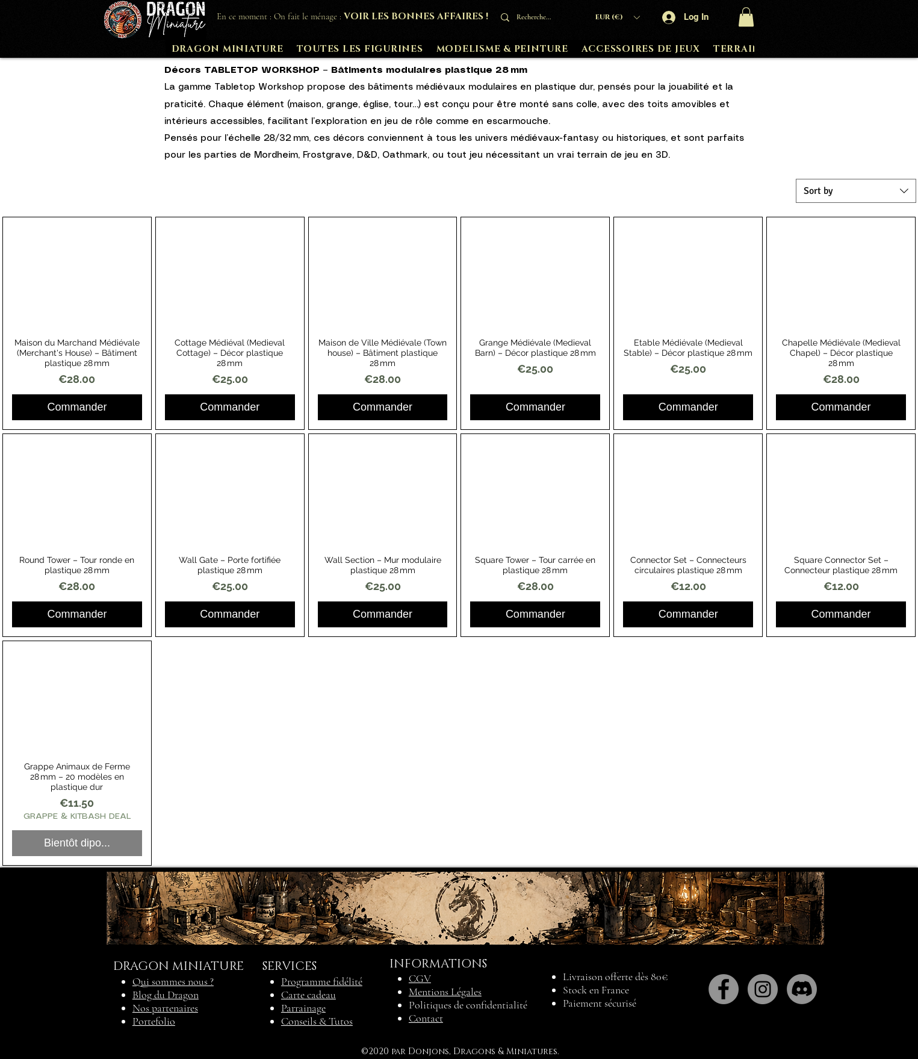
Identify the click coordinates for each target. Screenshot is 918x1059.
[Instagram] (763, 989)
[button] (617, 17)
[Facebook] (724, 989)
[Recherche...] (537, 17)
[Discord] (802, 989)
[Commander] (77, 407)
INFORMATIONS (438, 964)
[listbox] (617, 17)
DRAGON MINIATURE (178, 966)
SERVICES (289, 966)
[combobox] (856, 191)
